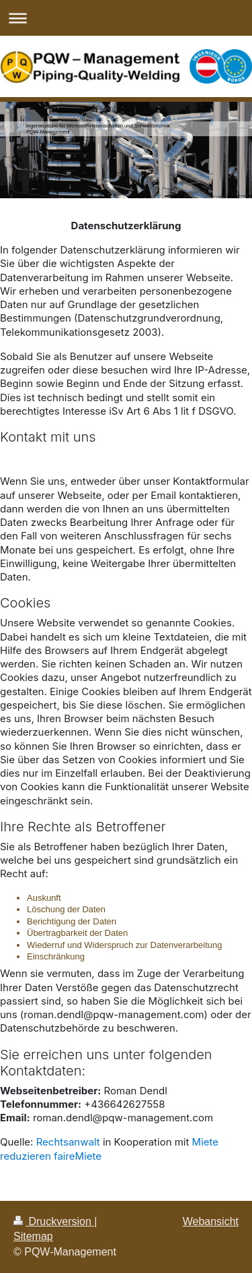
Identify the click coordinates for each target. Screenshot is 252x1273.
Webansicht (211, 1221)
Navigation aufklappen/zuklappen (126, 17)
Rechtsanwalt (68, 1141)
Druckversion (53, 1221)
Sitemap (33, 1236)
